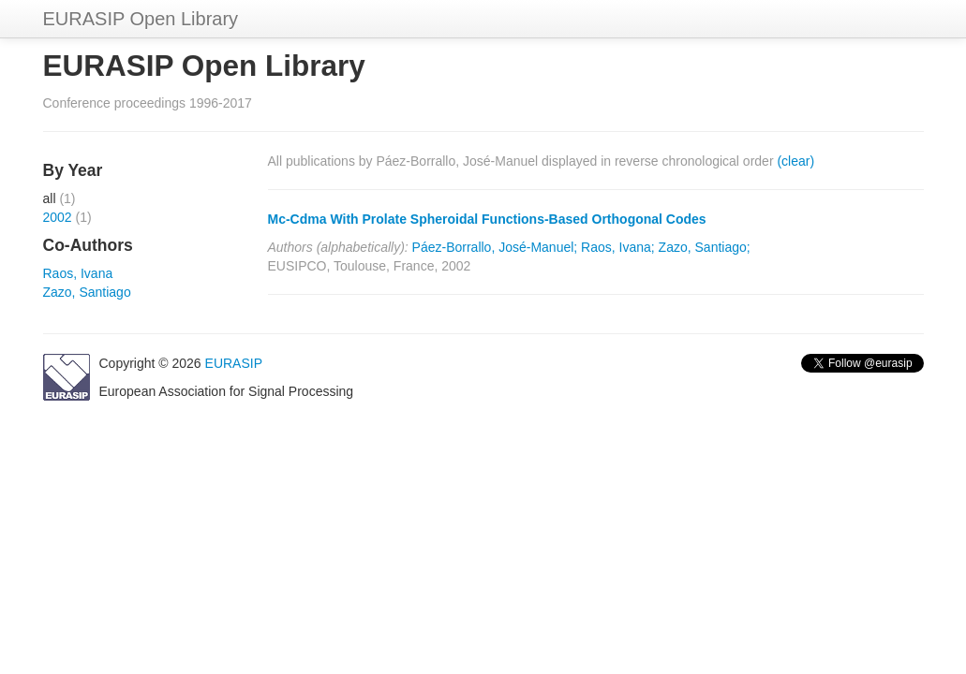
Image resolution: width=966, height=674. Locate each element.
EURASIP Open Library (141, 18)
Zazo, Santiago (87, 292)
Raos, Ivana (78, 273)
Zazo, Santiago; (705, 247)
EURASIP (233, 363)
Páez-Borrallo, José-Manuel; (495, 247)
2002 (57, 217)
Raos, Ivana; (618, 247)
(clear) (795, 161)
